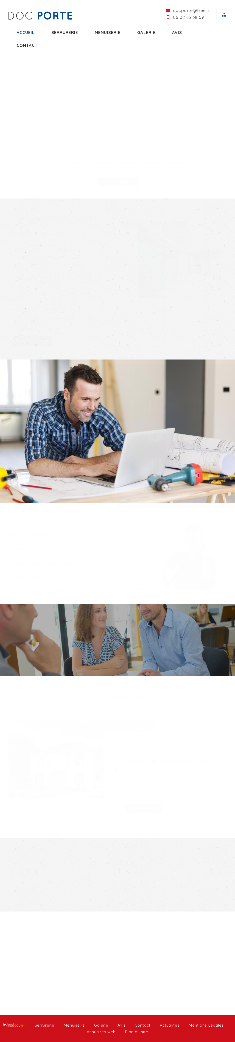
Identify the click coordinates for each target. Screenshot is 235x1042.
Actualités (169, 1025)
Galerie (146, 32)
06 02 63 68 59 (188, 17)
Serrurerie (64, 32)
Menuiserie (107, 32)
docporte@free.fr (191, 10)
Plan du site (136, 1031)
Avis (177, 32)
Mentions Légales (206, 1025)
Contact (143, 1025)
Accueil (26, 32)
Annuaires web (101, 1031)
